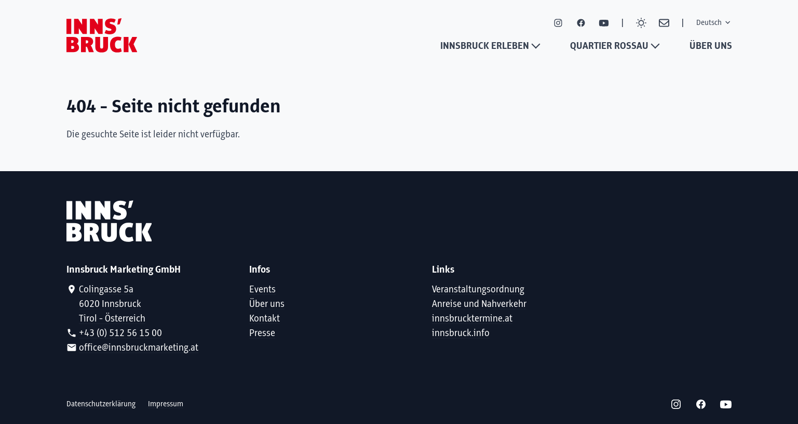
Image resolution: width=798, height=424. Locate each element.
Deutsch (714, 22)
